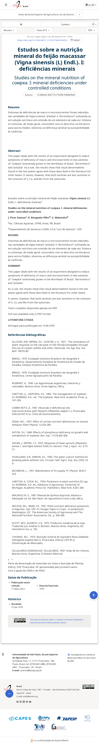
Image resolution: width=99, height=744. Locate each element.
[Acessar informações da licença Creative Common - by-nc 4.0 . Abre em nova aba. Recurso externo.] (20, 620)
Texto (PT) (42, 30)
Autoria (28, 94)
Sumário (65, 24)
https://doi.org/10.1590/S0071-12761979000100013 (42, 40)
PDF (90, 30)
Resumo (8, 30)
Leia (34, 740)
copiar (75, 40)
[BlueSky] (17, 701)
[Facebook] (27, 701)
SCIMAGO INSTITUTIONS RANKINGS (56, 94)
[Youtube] (30, 701)
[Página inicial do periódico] (21, 24)
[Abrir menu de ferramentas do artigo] (9, 692)
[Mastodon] (21, 701)
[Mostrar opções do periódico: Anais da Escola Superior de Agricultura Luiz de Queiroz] (79, 14)
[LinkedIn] (24, 701)
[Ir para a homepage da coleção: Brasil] (33, 5)
